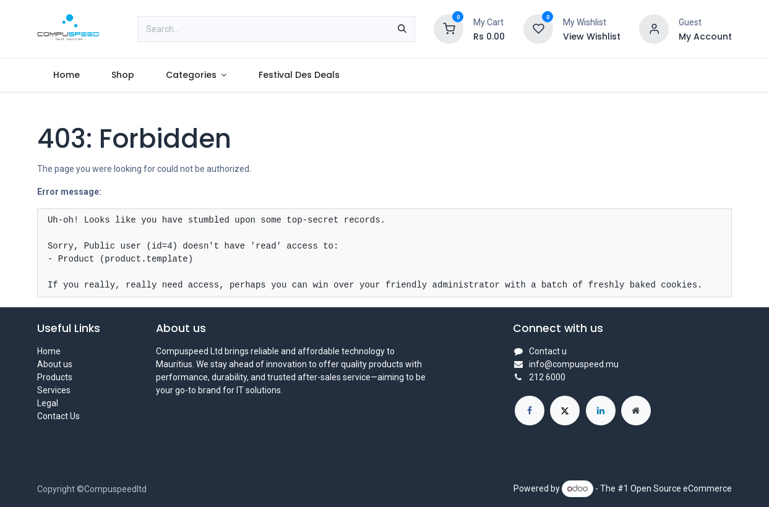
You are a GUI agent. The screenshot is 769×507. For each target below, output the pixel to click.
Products (54, 377)
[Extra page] (636, 410)
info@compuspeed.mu (574, 364)
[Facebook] (529, 410)
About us (54, 364)
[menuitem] (66, 75)
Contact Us (58, 416)
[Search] (402, 29)
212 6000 (547, 377)
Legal (47, 403)
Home (49, 351)
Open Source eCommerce (681, 488)
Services (54, 390)
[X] (565, 410)
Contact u (548, 351)
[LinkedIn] (601, 410)
